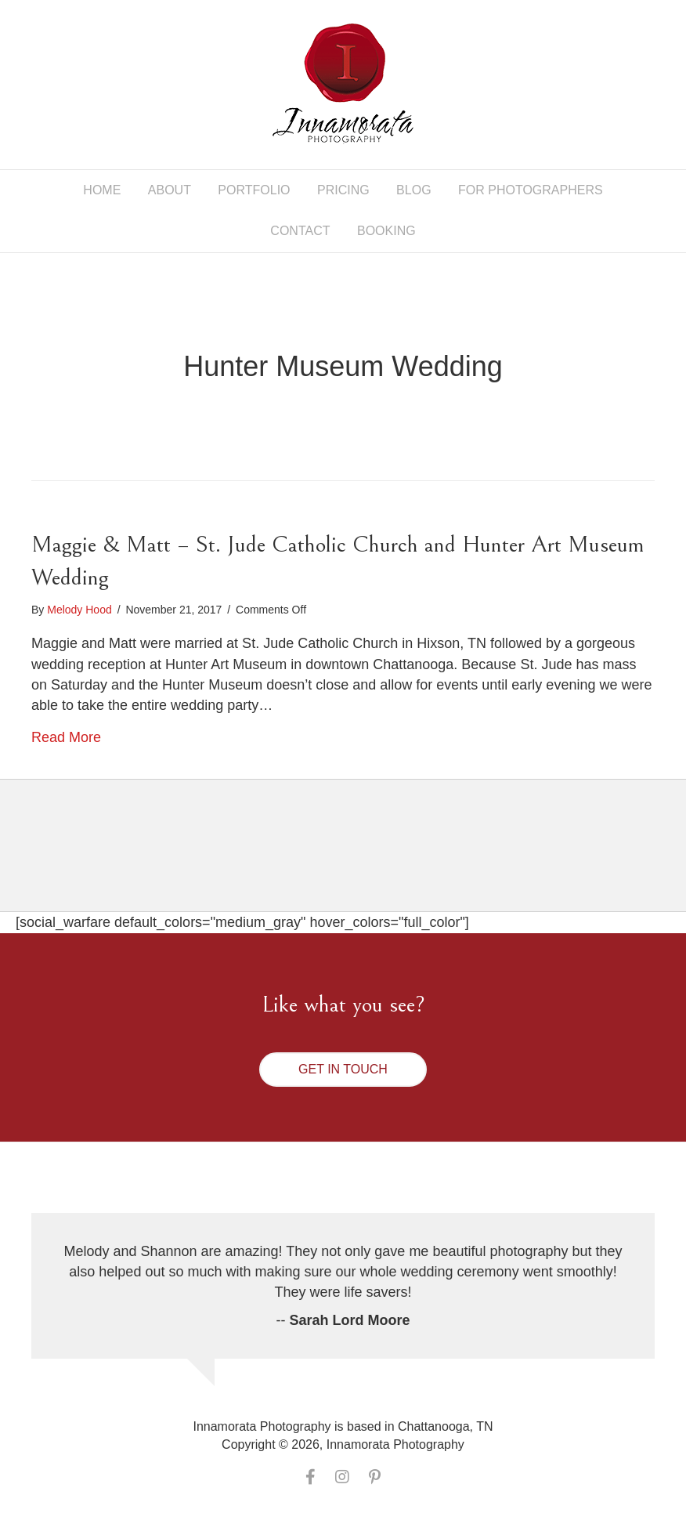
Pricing (343, 190)
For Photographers (530, 190)
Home (102, 190)
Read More (66, 737)
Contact (300, 230)
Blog (413, 190)
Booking (386, 230)
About (169, 190)
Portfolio (254, 190)
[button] (343, 1069)
